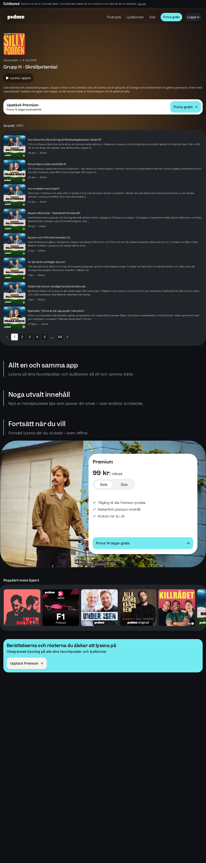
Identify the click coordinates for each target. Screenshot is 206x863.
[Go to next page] (67, 337)
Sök (152, 17)
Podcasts (114, 17)
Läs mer (142, 4)
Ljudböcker (135, 17)
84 (60, 337)
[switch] (103, 484)
